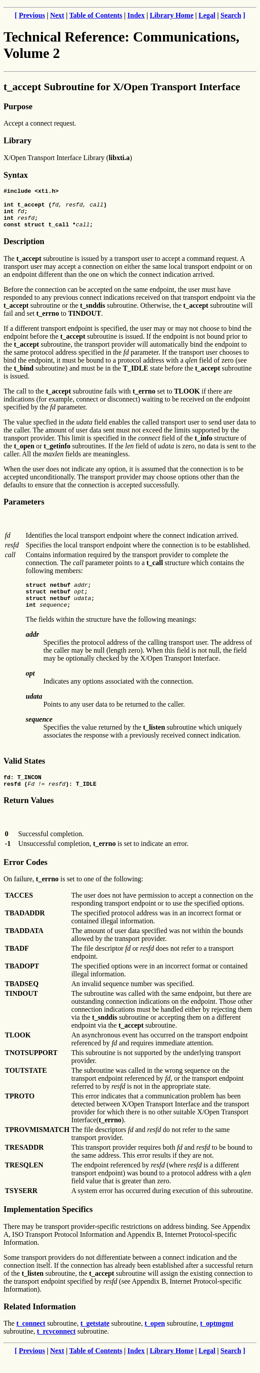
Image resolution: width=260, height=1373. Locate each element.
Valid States (24, 772)
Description (24, 247)
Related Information (40, 1321)
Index (136, 15)
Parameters (24, 508)
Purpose (18, 106)
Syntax (16, 175)
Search (231, 15)
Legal (207, 15)
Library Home (171, 15)
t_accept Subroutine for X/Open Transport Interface (122, 86)
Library (17, 140)
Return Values (29, 814)
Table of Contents (95, 15)
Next (57, 15)
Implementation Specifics (48, 1223)
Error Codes (26, 876)
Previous (32, 15)
